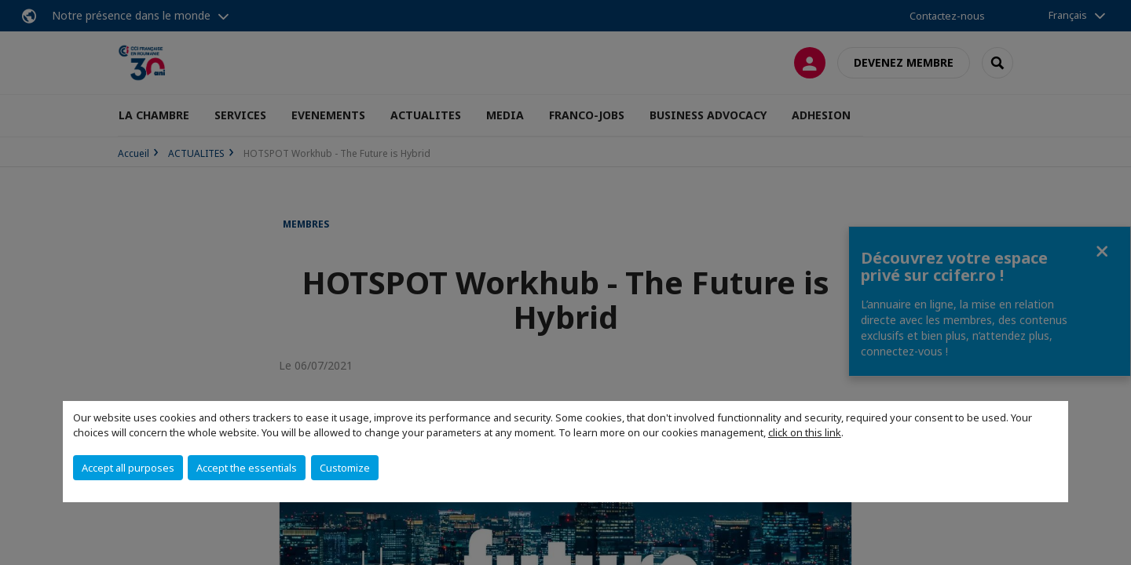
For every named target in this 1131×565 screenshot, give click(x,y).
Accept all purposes (128, 468)
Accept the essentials (246, 468)
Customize (345, 468)
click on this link (804, 432)
